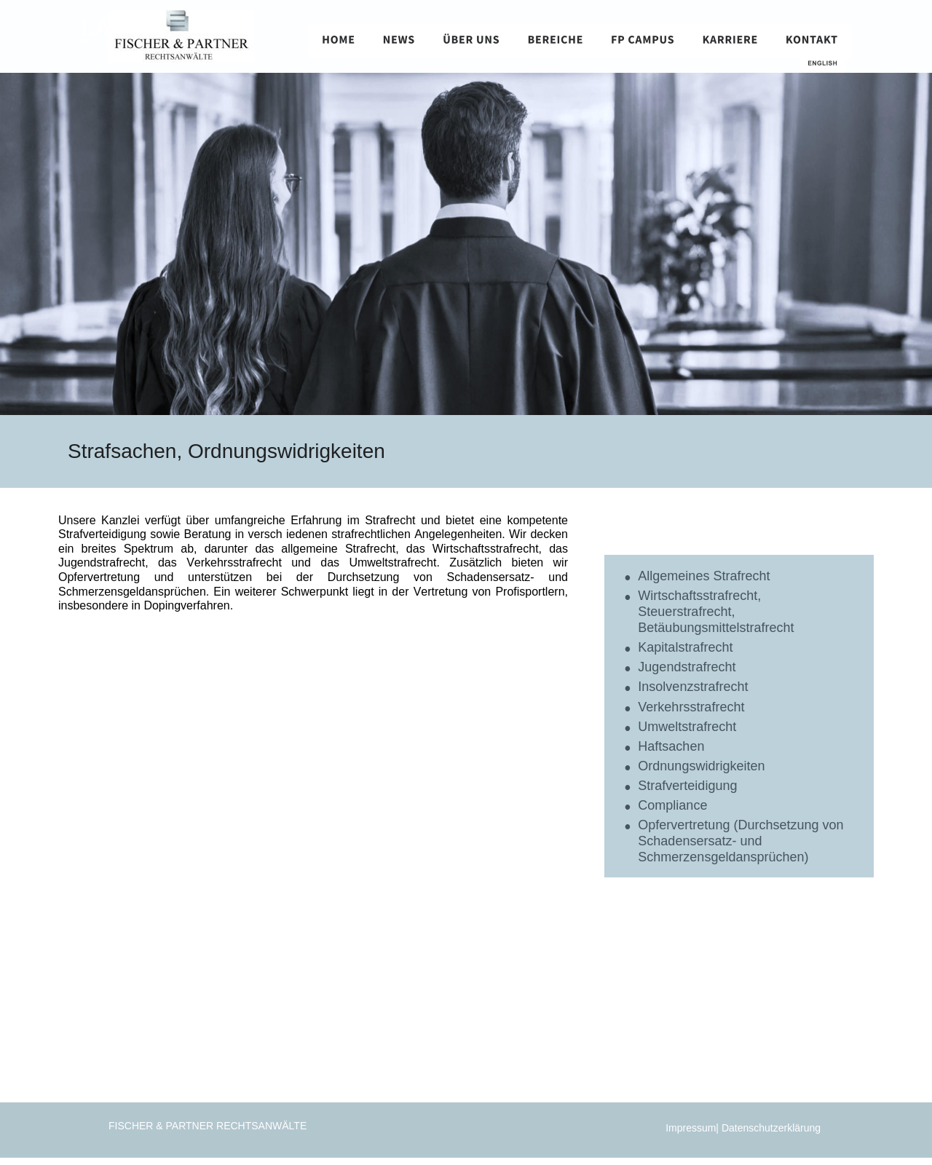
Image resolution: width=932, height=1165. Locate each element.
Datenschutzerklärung (773, 1128)
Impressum (691, 1128)
